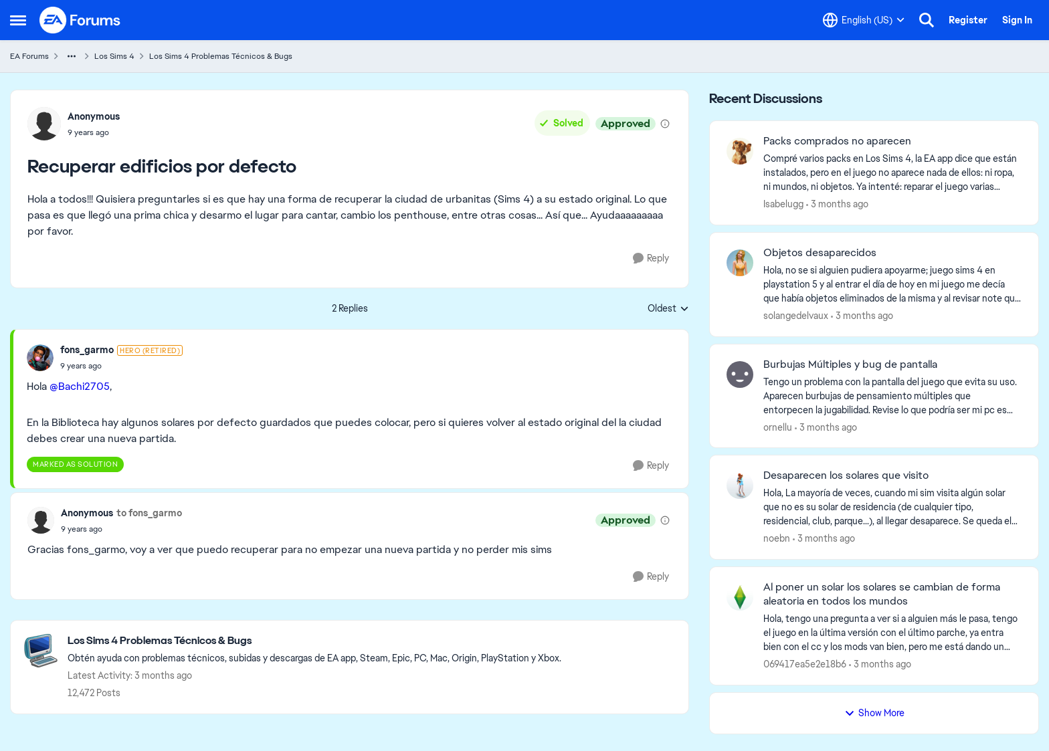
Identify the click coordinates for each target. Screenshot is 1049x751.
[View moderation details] (665, 123)
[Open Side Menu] (18, 20)
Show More (874, 713)
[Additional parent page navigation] (72, 56)
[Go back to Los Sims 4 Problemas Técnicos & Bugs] (314, 641)
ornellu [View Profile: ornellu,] (777, 427)
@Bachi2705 (80, 386)
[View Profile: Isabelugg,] (740, 151)
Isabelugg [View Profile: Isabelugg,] (783, 204)
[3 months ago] (837, 204)
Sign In (1017, 20)
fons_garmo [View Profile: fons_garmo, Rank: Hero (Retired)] (87, 350)
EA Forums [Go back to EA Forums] (29, 56)
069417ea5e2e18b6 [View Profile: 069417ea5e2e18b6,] (804, 664)
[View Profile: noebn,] (740, 485)
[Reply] (651, 258)
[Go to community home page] (80, 20)
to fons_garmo (149, 513)
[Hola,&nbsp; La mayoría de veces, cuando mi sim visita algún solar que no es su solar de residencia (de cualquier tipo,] (892, 507)
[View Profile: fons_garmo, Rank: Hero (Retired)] (40, 357)
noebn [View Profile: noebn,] (776, 538)
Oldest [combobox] (668, 309)
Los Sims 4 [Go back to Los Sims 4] (114, 56)
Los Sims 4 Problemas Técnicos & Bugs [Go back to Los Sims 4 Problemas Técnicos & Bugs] (220, 56)
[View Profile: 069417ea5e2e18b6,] (740, 597)
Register (968, 20)
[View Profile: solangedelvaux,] (740, 262)
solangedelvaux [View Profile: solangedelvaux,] (795, 316)
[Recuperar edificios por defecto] (121, 366)
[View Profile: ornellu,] (740, 374)
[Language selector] (864, 20)
